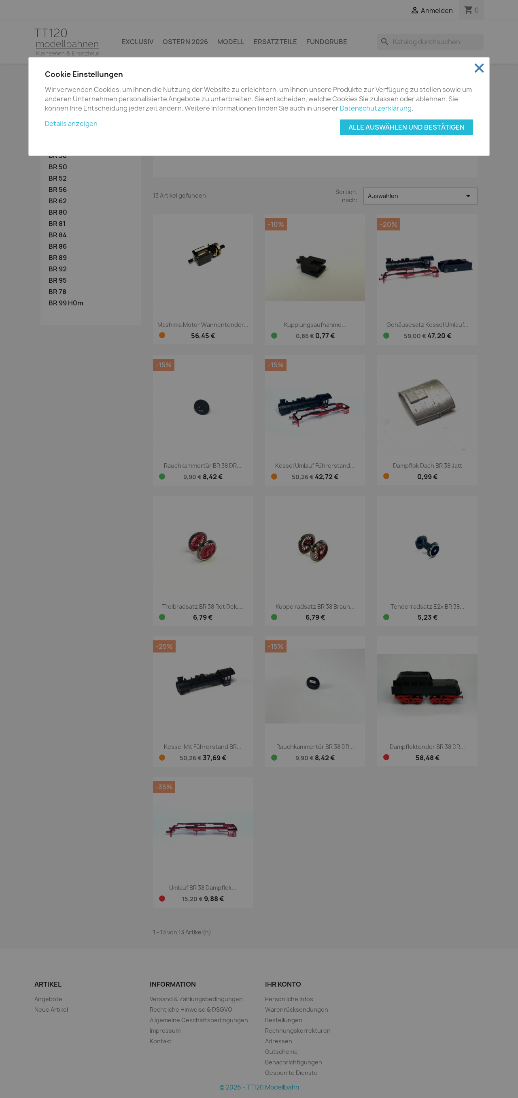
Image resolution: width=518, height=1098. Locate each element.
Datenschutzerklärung (376, 108)
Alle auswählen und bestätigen (406, 127)
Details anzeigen (71, 123)
